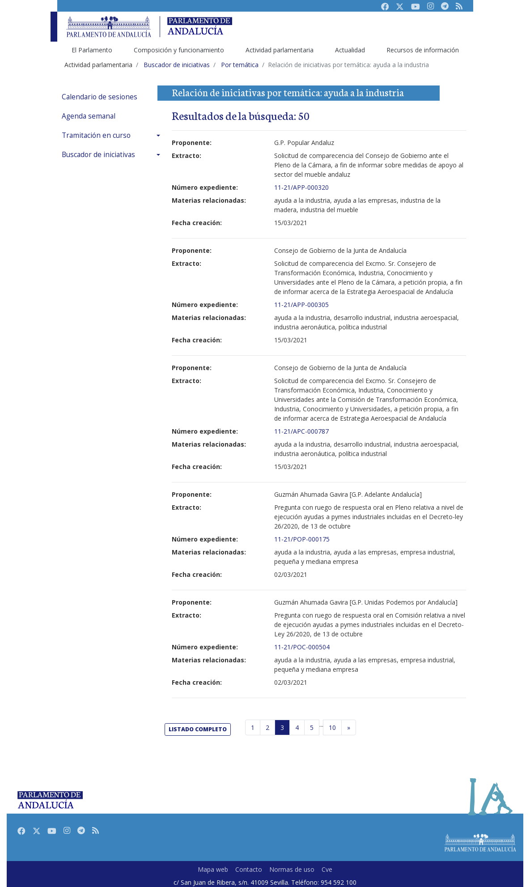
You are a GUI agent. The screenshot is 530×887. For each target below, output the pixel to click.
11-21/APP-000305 (301, 304)
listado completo (198, 729)
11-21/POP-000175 (302, 539)
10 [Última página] (332, 727)
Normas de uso (291, 869)
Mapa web (213, 869)
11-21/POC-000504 (302, 647)
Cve (327, 869)
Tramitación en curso (96, 135)
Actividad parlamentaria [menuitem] (280, 50)
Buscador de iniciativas (98, 154)
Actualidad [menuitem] (350, 50)
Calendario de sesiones (99, 97)
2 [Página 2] (267, 727)
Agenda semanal (88, 116)
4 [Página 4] (297, 727)
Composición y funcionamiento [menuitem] (179, 50)
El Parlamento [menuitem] (92, 50)
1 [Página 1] (252, 727)
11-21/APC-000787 (301, 431)
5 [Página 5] (312, 727)
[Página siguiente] (348, 728)
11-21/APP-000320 (301, 187)
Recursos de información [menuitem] (422, 50)
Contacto (248, 869)
